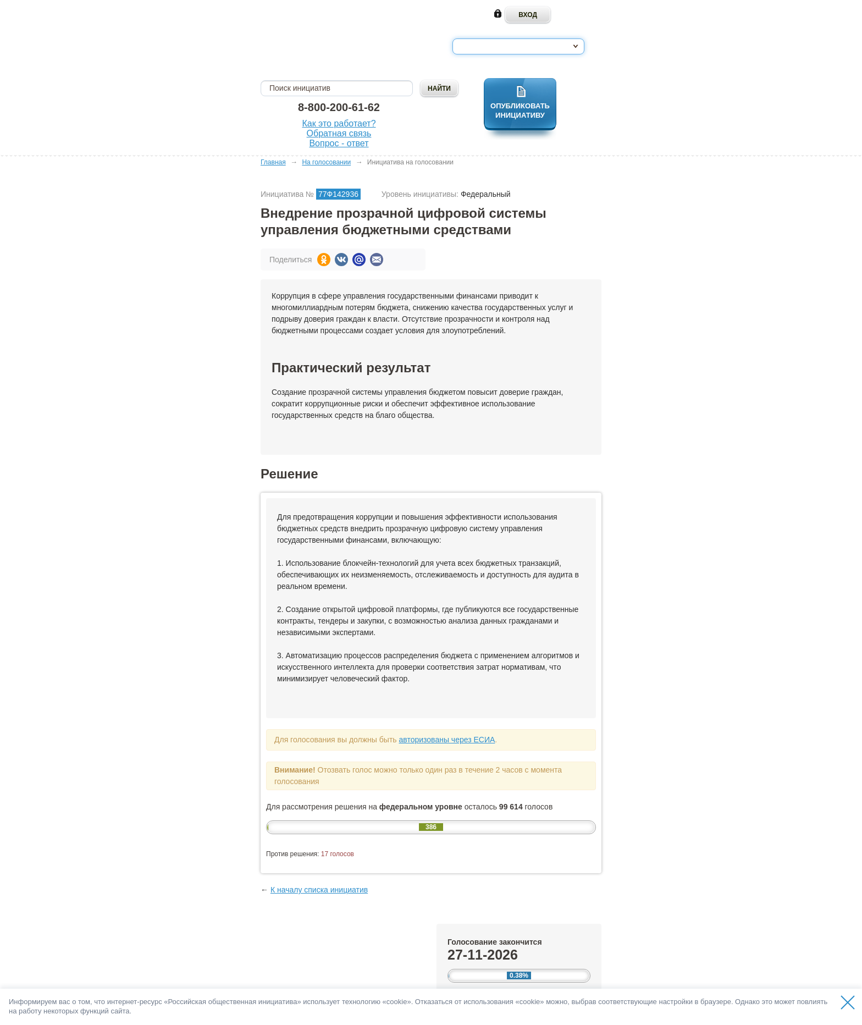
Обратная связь (339, 133)
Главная (273, 162)
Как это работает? (338, 123)
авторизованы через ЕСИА (447, 739)
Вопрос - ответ (338, 143)
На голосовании (326, 162)
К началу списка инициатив (319, 889)
